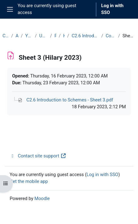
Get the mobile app (29, 181)
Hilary (64, 36)
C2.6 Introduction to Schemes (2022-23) (85, 36)
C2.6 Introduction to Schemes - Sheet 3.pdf (69, 100)
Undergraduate (43, 36)
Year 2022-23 (28, 36)
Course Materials (111, 36)
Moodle (42, 198)
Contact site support (38, 156)
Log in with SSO (112, 9)
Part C (55, 36)
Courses (5, 36)
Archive (17, 36)
